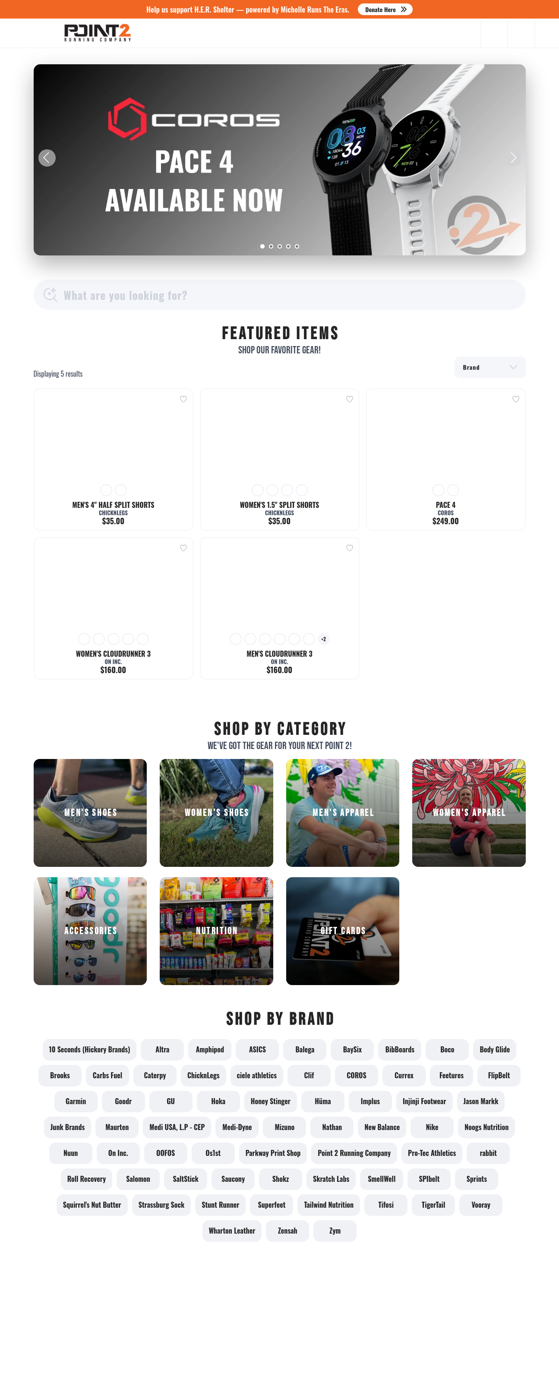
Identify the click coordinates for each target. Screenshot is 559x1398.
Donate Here (380, 9)
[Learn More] (280, 159)
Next (512, 158)
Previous (47, 158)
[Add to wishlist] (183, 399)
